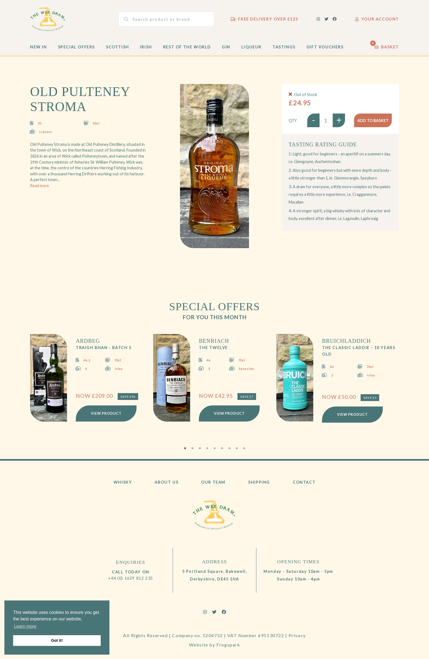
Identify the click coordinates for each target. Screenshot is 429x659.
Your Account (377, 19)
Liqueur (251, 47)
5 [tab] (215, 448)
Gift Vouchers (325, 47)
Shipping (259, 482)
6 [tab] (222, 448)
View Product (106, 413)
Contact (304, 482)
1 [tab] (185, 448)
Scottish (117, 47)
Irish (146, 47)
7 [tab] (229, 448)
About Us (166, 482)
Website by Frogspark (214, 644)
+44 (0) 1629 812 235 (130, 578)
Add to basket (373, 120)
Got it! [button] (57, 640)
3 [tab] (200, 448)
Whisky (123, 482)
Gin (226, 47)
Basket (386, 45)
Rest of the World (187, 47)
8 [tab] (237, 448)
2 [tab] (192, 448)
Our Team (213, 482)
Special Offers (76, 47)
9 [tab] (244, 448)
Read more (39, 185)
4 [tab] (207, 448)
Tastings (284, 47)
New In (38, 47)
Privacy (297, 635)
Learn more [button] (25, 626)
